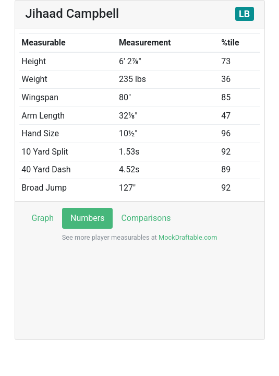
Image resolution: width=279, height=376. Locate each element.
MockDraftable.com (187, 237)
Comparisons (146, 218)
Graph (43, 218)
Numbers (87, 218)
